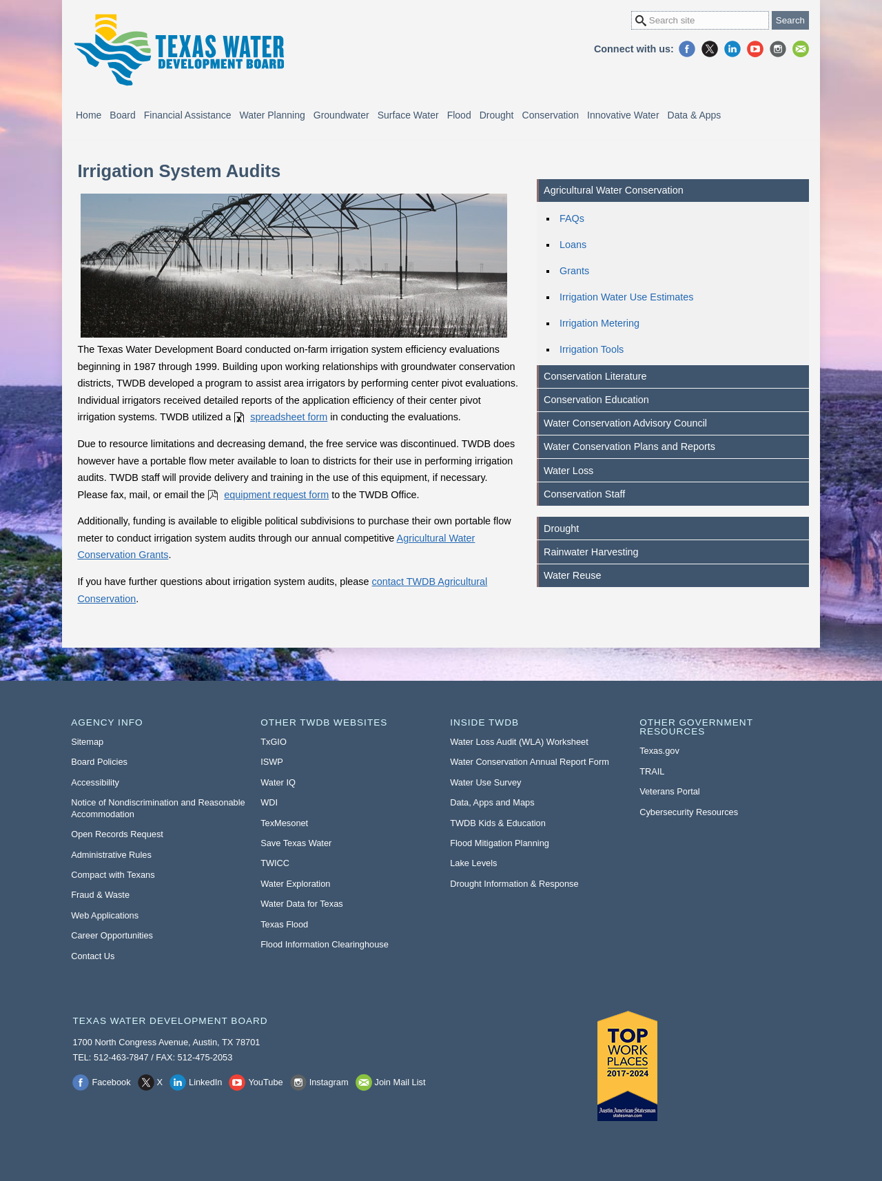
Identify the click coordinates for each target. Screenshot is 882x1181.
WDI (269, 802)
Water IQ (278, 782)
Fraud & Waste (100, 895)
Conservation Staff (584, 494)
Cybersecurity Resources (688, 812)
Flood (459, 115)
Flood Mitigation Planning (499, 843)
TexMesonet (284, 823)
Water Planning (272, 115)
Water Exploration (295, 884)
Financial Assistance (188, 115)
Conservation (551, 115)
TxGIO (273, 742)
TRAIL (651, 771)
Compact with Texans (112, 875)
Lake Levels (473, 863)
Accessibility (95, 782)
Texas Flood (284, 924)
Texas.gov (659, 751)
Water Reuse (572, 575)
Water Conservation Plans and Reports (629, 446)
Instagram (778, 49)
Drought (497, 115)
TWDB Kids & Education (498, 823)
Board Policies (99, 762)
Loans (573, 244)
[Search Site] (700, 20)
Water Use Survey (485, 782)
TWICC (274, 863)
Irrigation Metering (599, 323)
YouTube (755, 49)
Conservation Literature (595, 376)
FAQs (572, 218)
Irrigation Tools (592, 349)
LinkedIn (732, 49)
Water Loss (568, 470)
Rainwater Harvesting (591, 551)
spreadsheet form (288, 416)
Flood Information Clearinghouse (324, 944)
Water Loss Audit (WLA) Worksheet (519, 742)
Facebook (687, 49)
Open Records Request (117, 834)
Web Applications (105, 915)
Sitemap (87, 742)
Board (122, 115)
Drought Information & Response (514, 884)
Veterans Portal (669, 791)
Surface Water (408, 115)
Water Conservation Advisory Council (625, 423)
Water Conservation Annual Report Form (529, 762)
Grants (574, 270)
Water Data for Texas (301, 903)
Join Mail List (800, 49)
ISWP (271, 762)
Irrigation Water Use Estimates (627, 296)
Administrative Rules (111, 855)
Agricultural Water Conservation (614, 190)
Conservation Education (596, 399)
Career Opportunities (112, 935)
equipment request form (276, 494)
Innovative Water (623, 115)
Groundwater (341, 115)
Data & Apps (694, 115)
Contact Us (92, 956)
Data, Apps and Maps (492, 802)
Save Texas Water (295, 843)
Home (88, 115)
